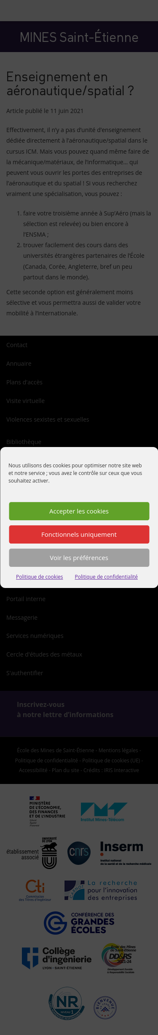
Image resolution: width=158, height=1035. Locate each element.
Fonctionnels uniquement (79, 534)
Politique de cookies (39, 576)
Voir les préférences (79, 557)
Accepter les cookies (79, 511)
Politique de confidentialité (106, 576)
